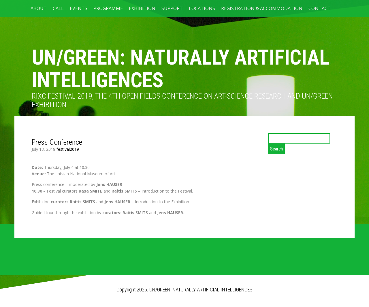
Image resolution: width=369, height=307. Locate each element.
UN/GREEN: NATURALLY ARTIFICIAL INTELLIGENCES (180, 69)
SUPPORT (172, 8)
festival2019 (68, 149)
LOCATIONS (202, 8)
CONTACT (319, 8)
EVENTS (78, 8)
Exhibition (142, 8)
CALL (58, 8)
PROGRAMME (108, 8)
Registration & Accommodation (261, 8)
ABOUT (39, 8)
